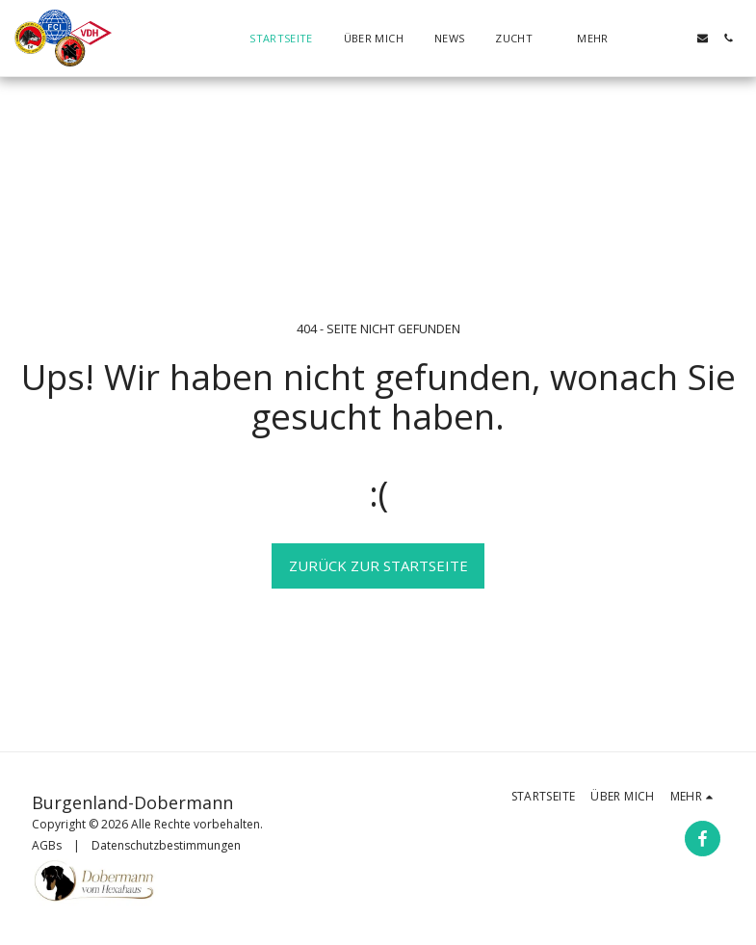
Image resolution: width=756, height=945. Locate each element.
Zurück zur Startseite (378, 565)
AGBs (47, 845)
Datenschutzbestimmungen (166, 845)
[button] (520, 38)
